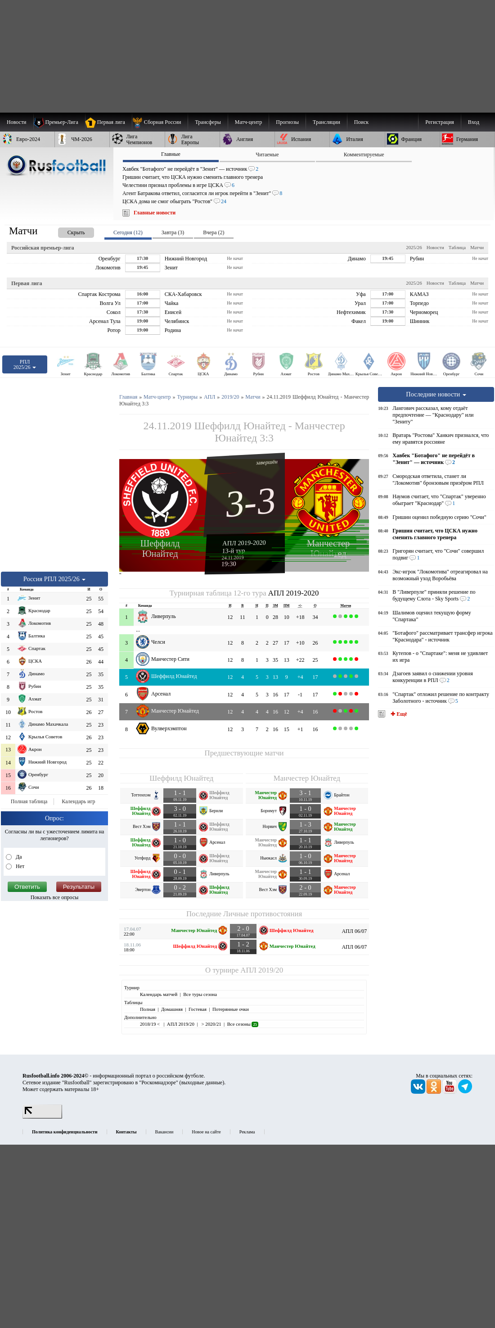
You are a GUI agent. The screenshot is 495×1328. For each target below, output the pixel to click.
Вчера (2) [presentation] (213, 232)
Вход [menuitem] (473, 122)
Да (18, 857)
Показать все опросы (55, 897)
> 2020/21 (210, 1024)
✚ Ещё (398, 714)
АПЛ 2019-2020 (244, 543)
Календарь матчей (158, 994)
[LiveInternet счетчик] (42, 1117)
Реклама (247, 1131)
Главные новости (155, 212)
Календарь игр (78, 801)
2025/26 (414, 247)
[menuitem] (160, 122)
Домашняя (172, 1009)
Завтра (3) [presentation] (173, 232)
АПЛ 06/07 (354, 931)
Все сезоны (242, 1024)
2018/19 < (150, 1024)
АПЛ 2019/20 (261, 970)
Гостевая (198, 1009)
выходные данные (202, 1082)
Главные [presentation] (170, 154)
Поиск (361, 122)
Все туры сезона (200, 994)
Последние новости (436, 394)
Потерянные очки (230, 1009)
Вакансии (164, 1131)
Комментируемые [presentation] (364, 154)
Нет (19, 866)
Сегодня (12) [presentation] (128, 232)
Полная (147, 1009)
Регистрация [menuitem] (439, 122)
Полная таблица (29, 801)
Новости (435, 247)
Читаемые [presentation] (267, 154)
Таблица (457, 247)
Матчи (477, 247)
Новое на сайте (206, 1131)
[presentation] (67, 230)
